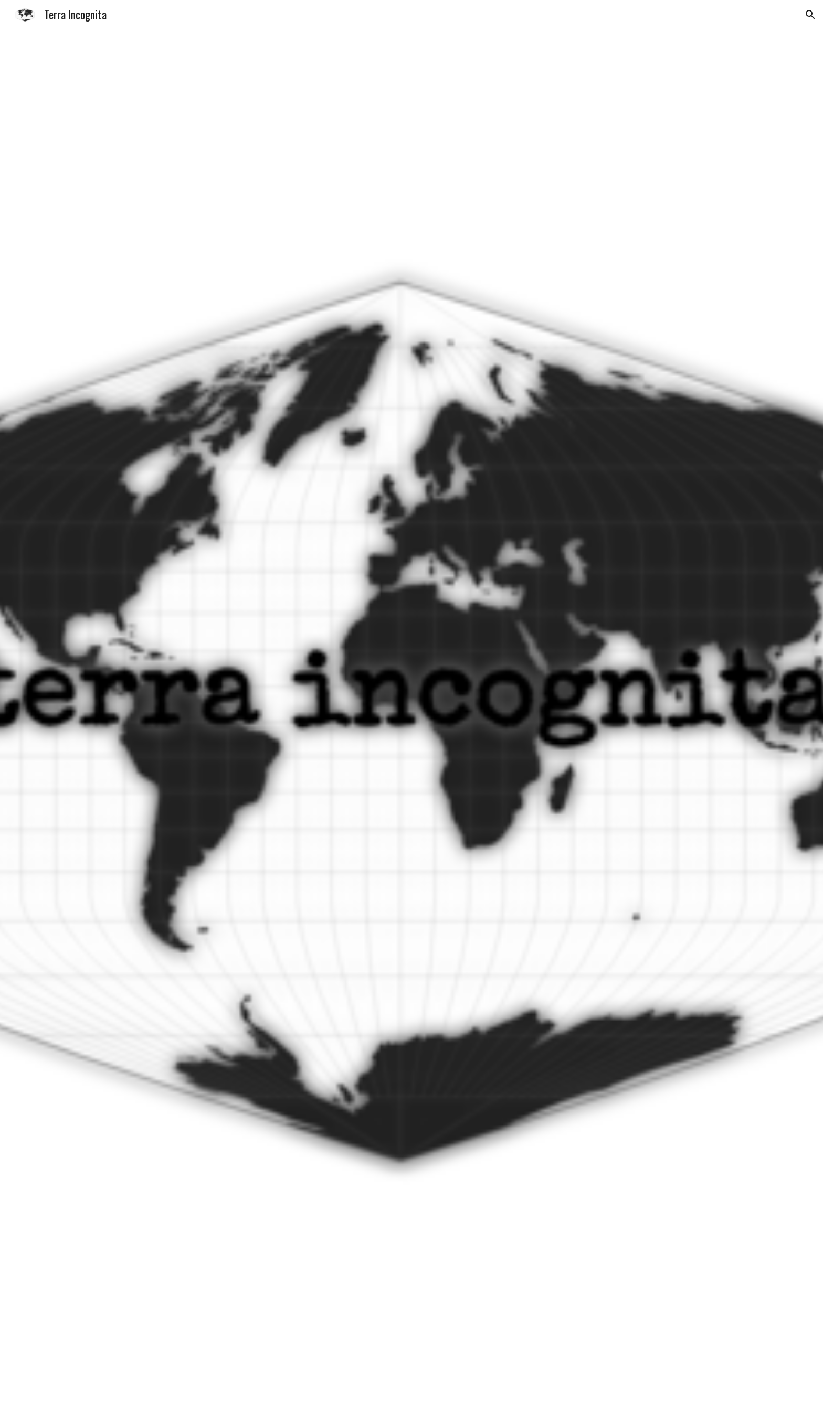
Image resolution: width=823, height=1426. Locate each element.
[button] (810, 14)
